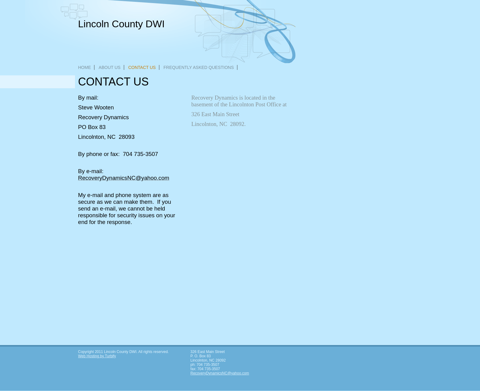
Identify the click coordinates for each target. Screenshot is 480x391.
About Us (109, 67)
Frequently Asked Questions (198, 67)
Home (84, 67)
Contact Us (142, 67)
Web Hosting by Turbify (97, 356)
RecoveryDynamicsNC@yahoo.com (219, 373)
